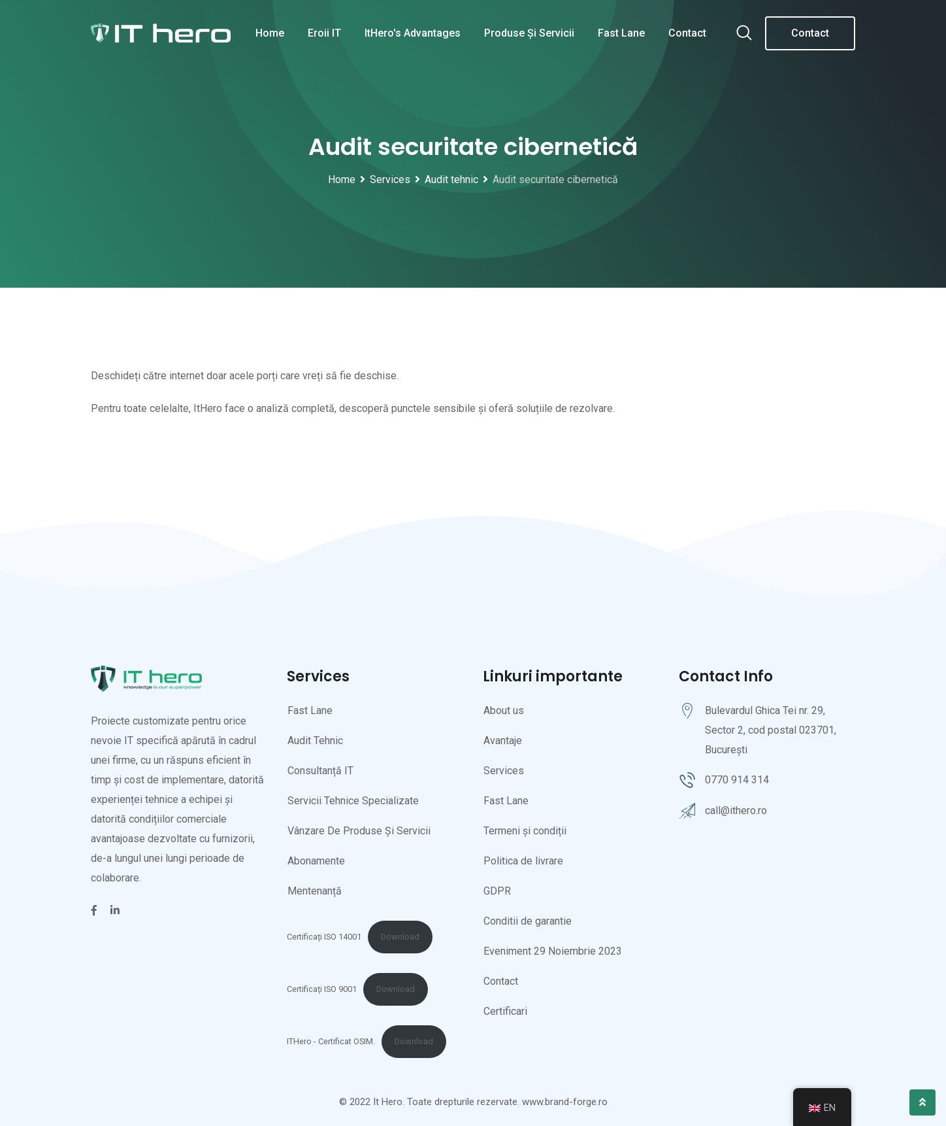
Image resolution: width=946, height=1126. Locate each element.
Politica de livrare (523, 861)
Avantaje (502, 740)
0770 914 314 (737, 780)
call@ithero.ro (736, 810)
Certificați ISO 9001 (322, 989)
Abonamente (316, 861)
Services (503, 770)
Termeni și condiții (524, 831)
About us (503, 710)
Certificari (505, 1011)
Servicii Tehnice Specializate (353, 800)
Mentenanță (314, 891)
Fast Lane (621, 33)
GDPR (497, 891)
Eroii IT (324, 33)
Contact (687, 33)
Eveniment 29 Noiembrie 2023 (552, 951)
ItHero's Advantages (413, 33)
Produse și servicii (529, 33)
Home (269, 33)
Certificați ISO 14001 (324, 937)
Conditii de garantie (527, 921)
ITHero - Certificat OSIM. (331, 1041)
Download (400, 937)
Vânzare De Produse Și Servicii (359, 831)
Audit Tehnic (315, 740)
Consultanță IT (320, 770)
